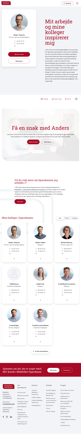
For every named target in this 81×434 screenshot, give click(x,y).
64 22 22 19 (19, 41)
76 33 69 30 (14, 332)
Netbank (67, 3)
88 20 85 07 (66, 248)
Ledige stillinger (36, 397)
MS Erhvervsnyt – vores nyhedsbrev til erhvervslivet (51, 400)
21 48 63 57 (40, 251)
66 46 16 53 (14, 292)
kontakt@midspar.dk (9, 404)
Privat (67, 218)
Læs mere (20, 201)
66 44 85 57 (40, 292)
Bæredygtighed (21, 406)
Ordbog (44, 99)
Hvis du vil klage (50, 411)
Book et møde (19, 54)
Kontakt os (67, 370)
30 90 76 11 (66, 251)
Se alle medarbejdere (40, 351)
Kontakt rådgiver (51, 390)
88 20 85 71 (40, 290)
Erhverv (75, 218)
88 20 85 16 (40, 248)
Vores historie (21, 392)
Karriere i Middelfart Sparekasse (35, 392)
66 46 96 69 (40, 334)
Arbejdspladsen (36, 405)
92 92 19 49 (19, 43)
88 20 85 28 (66, 290)
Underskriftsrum (65, 425)
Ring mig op (19, 61)
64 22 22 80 (40, 332)
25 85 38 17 (14, 334)
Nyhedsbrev (49, 405)
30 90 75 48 (66, 292)
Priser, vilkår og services (67, 390)
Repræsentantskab (23, 395)
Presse (48, 408)
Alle (60, 218)
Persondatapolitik (65, 416)
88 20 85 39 (14, 290)
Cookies (62, 422)
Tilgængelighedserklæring (67, 419)
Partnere (20, 409)
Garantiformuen (65, 393)
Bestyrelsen (20, 398)
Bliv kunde (53, 370)
